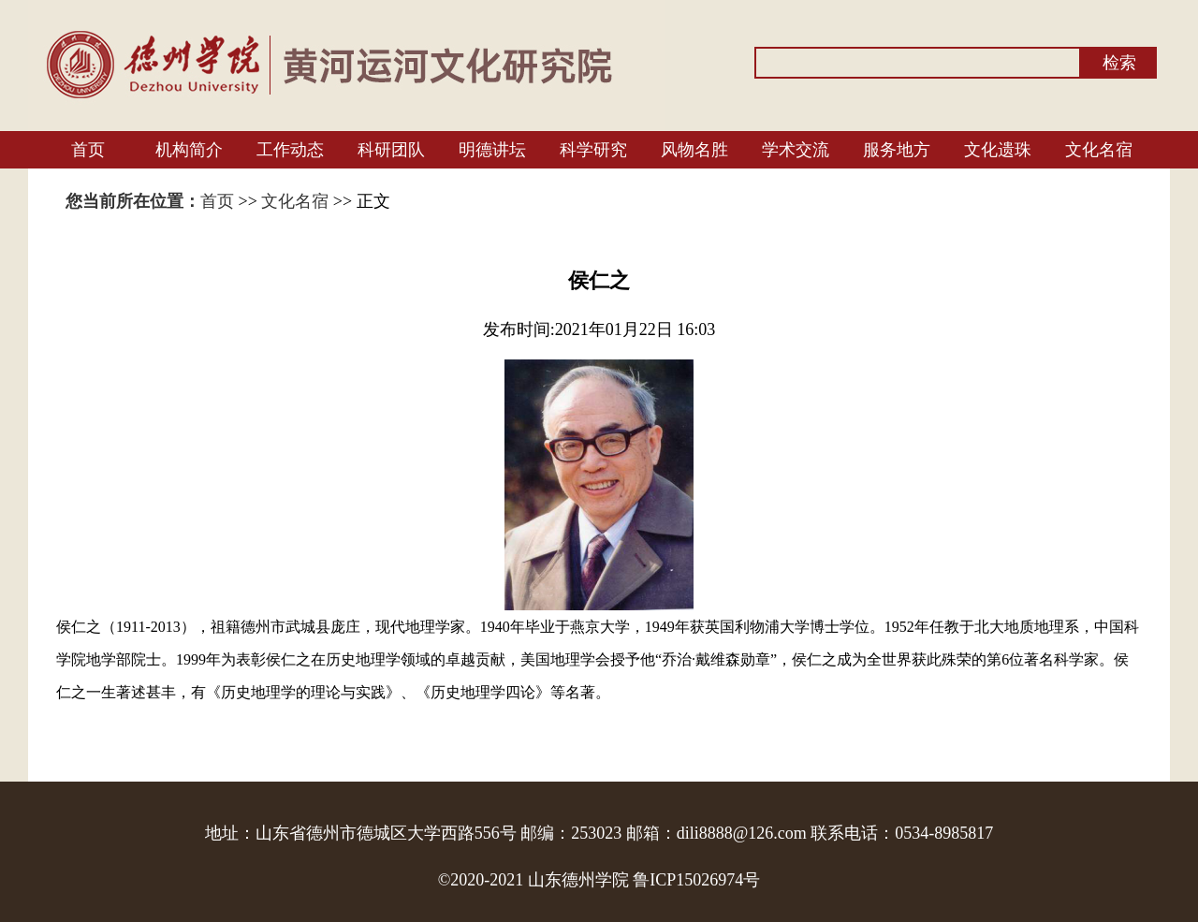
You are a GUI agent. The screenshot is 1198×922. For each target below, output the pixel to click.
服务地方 (896, 149)
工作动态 (290, 149)
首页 (88, 149)
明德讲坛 (492, 149)
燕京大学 (600, 627)
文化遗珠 (997, 149)
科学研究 (593, 149)
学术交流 (795, 149)
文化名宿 (1098, 149)
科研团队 (391, 149)
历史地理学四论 (483, 692)
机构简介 (189, 149)
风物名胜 (694, 149)
